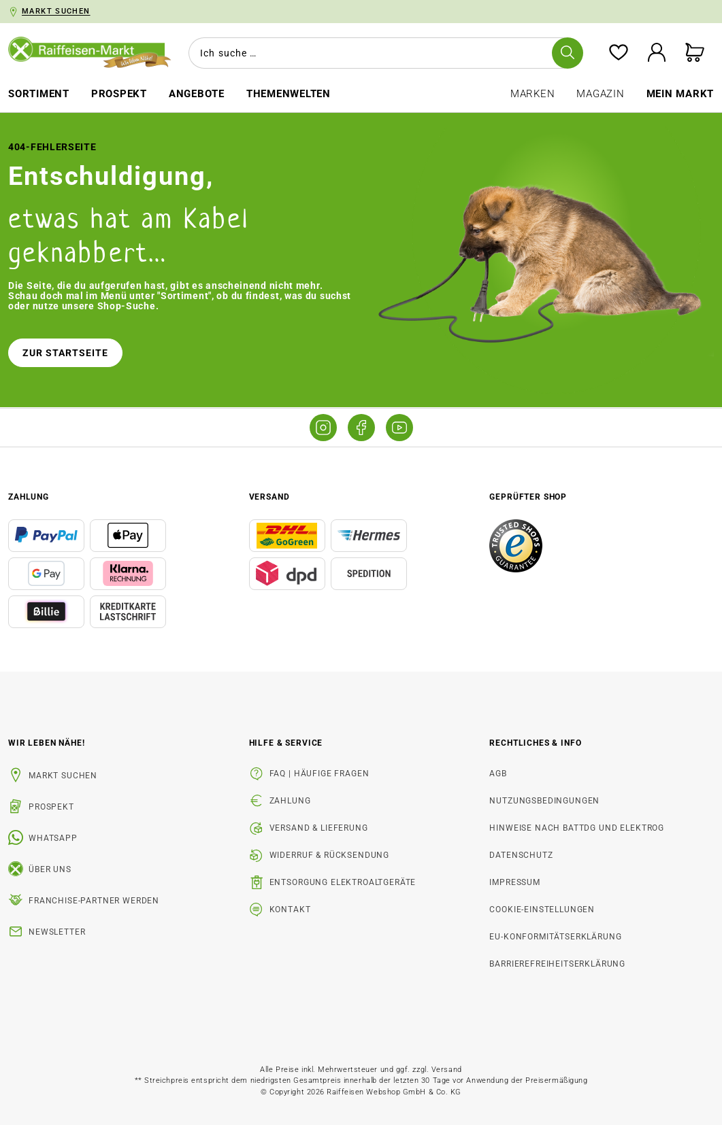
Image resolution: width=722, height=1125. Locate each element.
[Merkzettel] (619, 53)
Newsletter (57, 932)
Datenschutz (521, 855)
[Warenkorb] (695, 53)
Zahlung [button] (28, 497)
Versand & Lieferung (318, 828)
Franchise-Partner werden (94, 900)
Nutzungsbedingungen (544, 801)
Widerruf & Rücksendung (329, 855)
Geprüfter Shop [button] (528, 497)
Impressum (514, 882)
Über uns (50, 869)
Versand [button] (269, 497)
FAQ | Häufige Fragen (319, 773)
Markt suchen (63, 775)
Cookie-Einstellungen (542, 909)
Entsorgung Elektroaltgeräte (342, 882)
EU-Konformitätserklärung (555, 936)
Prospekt (51, 807)
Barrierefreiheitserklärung (557, 964)
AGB (498, 773)
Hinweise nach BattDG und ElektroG (576, 828)
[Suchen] (567, 53)
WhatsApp (53, 838)
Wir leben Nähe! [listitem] (46, 743)
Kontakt (290, 909)
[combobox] (383, 53)
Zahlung (290, 801)
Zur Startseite (65, 352)
